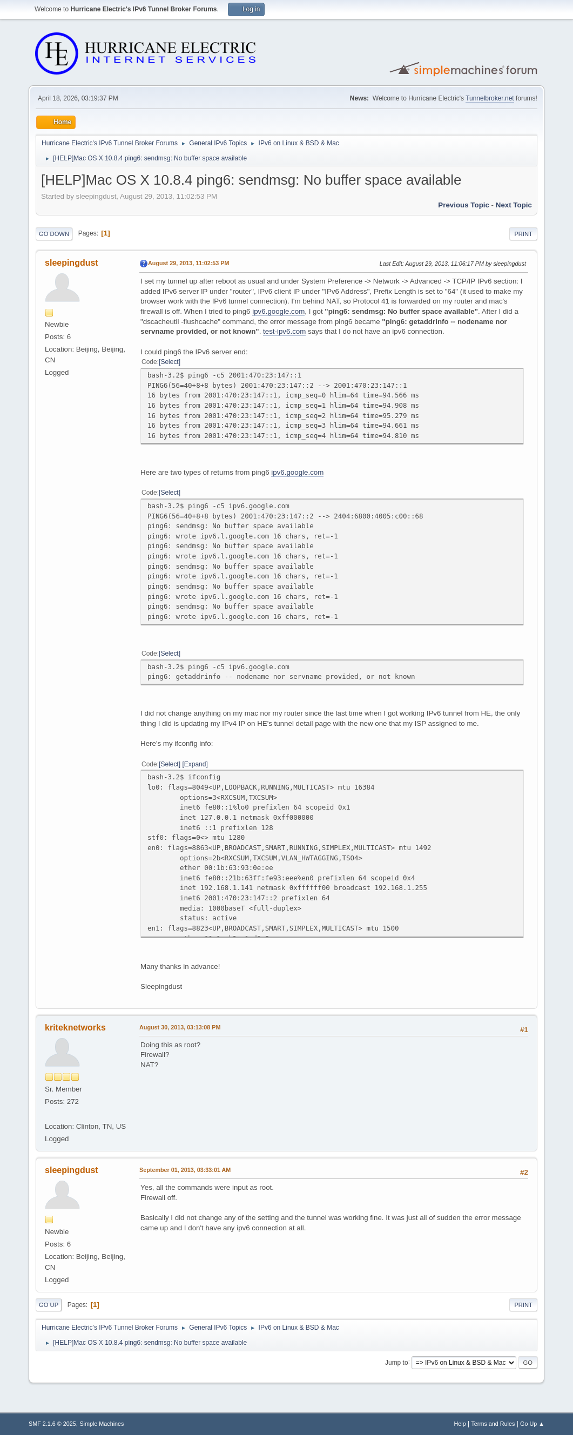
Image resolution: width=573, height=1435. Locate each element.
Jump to (396, 1362)
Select (169, 362)
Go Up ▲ (532, 1423)
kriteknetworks (75, 1027)
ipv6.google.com (278, 311)
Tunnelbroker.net (490, 98)
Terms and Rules (493, 1423)
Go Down (54, 234)
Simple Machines (101, 1423)
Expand (195, 764)
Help (460, 1423)
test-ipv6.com (284, 331)
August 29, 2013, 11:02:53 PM (188, 263)
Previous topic (463, 205)
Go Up (48, 1305)
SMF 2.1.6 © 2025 (52, 1423)
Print (523, 234)
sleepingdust (71, 262)
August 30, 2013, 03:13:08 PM (179, 1027)
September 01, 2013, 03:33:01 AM (185, 1170)
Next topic (514, 205)
